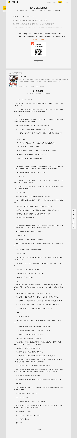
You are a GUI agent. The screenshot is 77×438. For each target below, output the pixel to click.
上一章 (38, 61)
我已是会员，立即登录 (38, 39)
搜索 (60, 2)
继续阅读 (38, 429)
